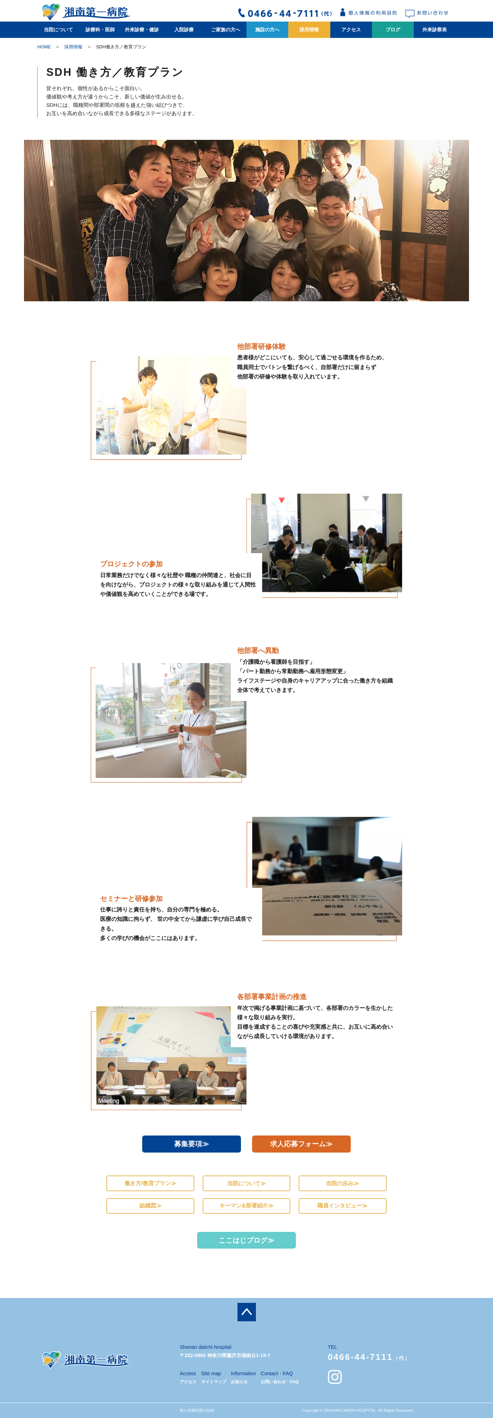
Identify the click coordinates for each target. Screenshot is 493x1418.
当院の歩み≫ (342, 1183)
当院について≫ (246, 1183)
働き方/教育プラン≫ (150, 1183)
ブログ (393, 29)
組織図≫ (150, 1206)
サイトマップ (213, 1381)
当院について (58, 29)
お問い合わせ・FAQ (280, 1381)
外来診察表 (434, 29)
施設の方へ (267, 29)
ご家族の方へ (225, 29)
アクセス (351, 29)
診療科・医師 (100, 29)
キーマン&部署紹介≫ (246, 1206)
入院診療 (184, 29)
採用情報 (309, 29)
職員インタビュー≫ (342, 1206)
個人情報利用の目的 (197, 1410)
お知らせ (239, 1381)
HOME (44, 46)
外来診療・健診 (142, 29)
